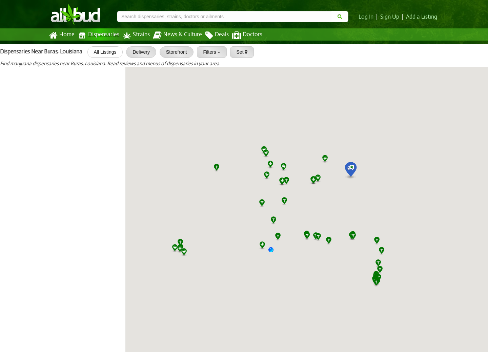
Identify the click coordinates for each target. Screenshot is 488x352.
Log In (367, 17)
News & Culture (173, 35)
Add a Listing (422, 17)
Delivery (138, 52)
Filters (209, 52)
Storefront (174, 52)
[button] (273, 252)
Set (239, 52)
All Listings (102, 52)
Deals (212, 35)
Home (61, 35)
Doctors (241, 35)
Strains (134, 35)
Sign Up (391, 17)
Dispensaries (97, 35)
